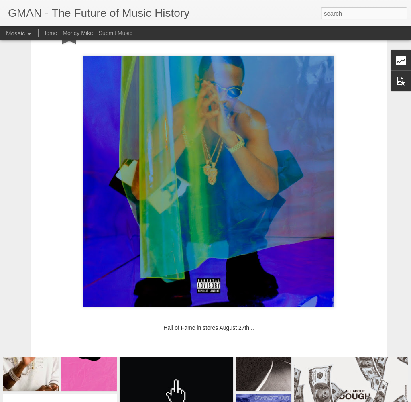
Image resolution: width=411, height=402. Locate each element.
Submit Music (115, 33)
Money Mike (78, 33)
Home (49, 33)
